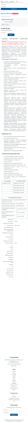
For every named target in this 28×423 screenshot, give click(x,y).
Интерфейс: (11, 259)
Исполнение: (10, 221)
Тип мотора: (11, 239)
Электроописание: (9, 236)
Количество (3, 32)
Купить (11, 34)
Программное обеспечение (14, 398)
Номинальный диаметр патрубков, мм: (8, 230)
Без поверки (6, 24)
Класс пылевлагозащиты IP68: (8, 262)
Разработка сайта (10, 421)
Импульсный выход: (9, 255)
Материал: (11, 264)
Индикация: (11, 257)
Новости (14, 376)
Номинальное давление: (8, 241)
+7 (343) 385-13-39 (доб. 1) (14, 362)
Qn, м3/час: (11, 276)
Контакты (14, 386)
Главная (2, 1)
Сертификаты (14, 383)
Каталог (6, 1)
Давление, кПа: (10, 274)
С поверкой (8, 21)
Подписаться (14, 8)
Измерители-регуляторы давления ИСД (8, 2)
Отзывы (14, 382)
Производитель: (10, 225)
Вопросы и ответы (14, 385)
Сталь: (12, 249)
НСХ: (12, 266)
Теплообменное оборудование (14, 399)
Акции (14, 377)
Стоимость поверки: (9, 243)
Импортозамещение (14, 388)
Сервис (14, 373)
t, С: (12, 245)
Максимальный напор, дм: (8, 232)
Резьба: (11, 234)
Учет (14, 395)
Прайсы (14, 389)
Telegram (14, 365)
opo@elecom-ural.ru (14, 361)
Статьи (14, 379)
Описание (4, 38)
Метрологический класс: (8, 223)
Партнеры (14, 380)
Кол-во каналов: (10, 268)
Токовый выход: (10, 251)
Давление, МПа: (10, 270)
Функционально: (10, 253)
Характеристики (14, 38)
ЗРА (14, 401)
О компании (14, 374)
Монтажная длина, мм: (8, 227)
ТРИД (17, 1)
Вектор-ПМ (9, 16)
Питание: (11, 247)
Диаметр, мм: (10, 219)
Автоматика (12, 1)
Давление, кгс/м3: (9, 272)
